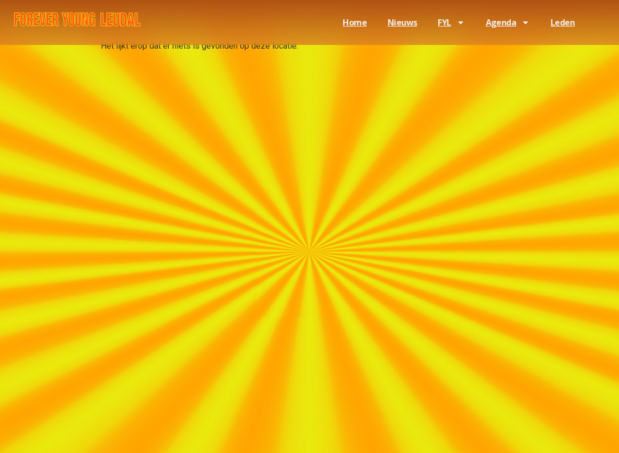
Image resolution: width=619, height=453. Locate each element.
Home (355, 22)
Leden (563, 22)
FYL (451, 22)
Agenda (508, 22)
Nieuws (402, 22)
